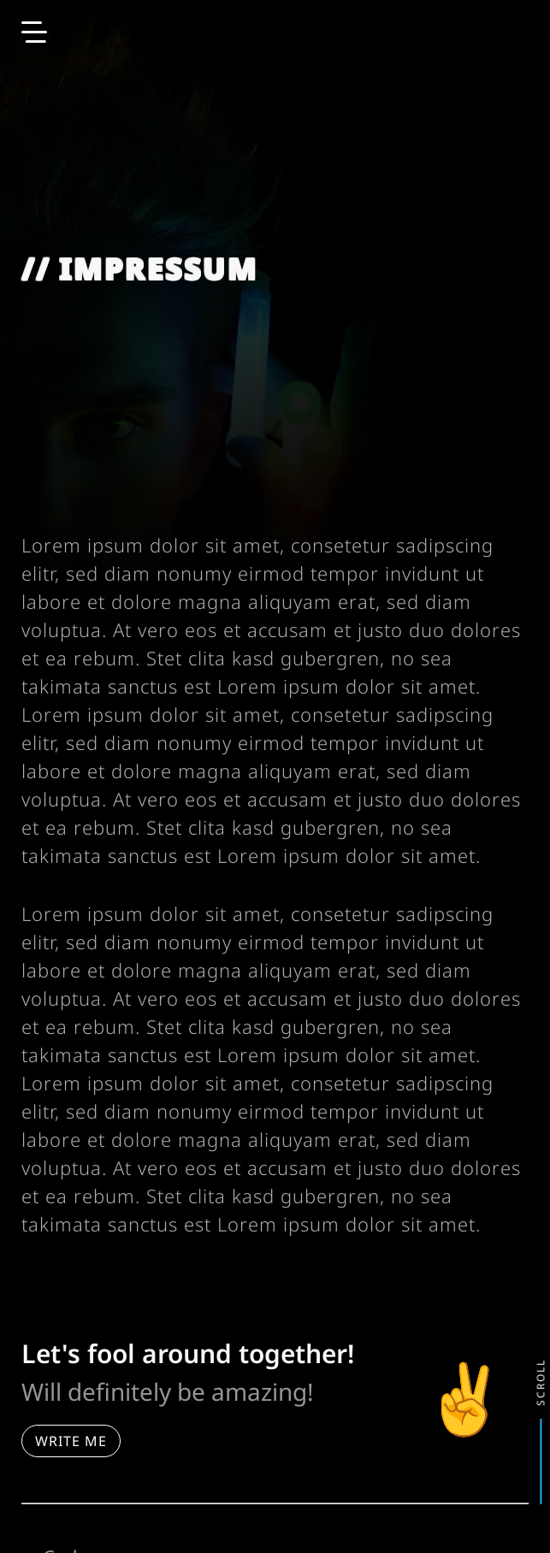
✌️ (465, 1400)
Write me (71, 1441)
